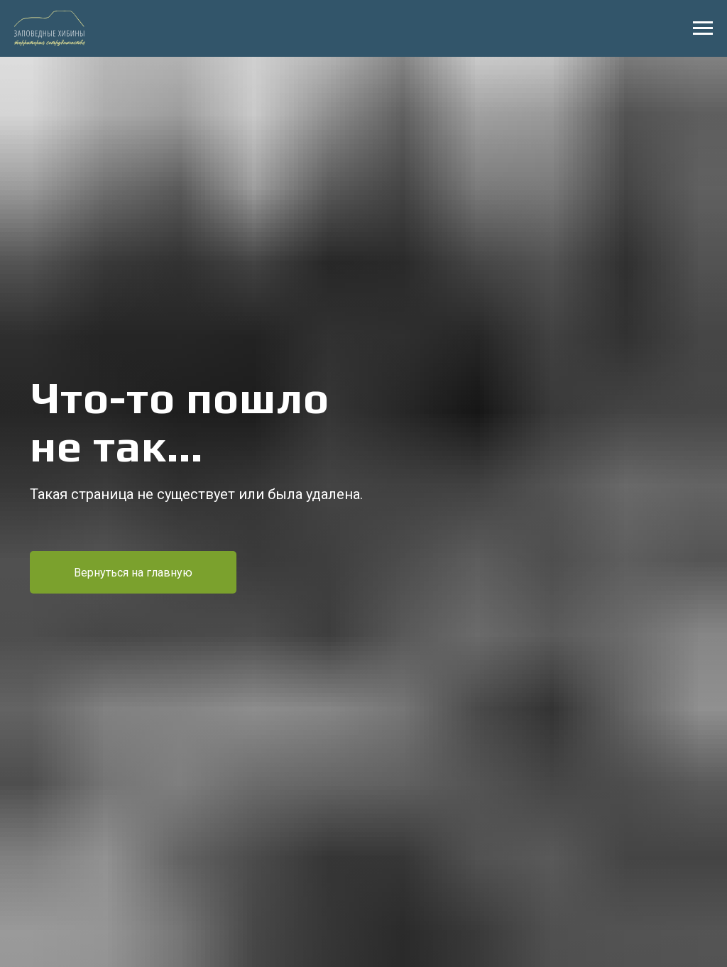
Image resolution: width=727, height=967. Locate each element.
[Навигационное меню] (703, 28)
